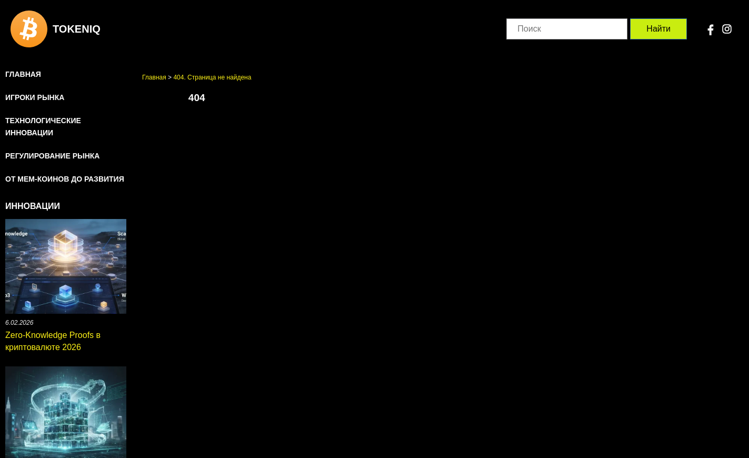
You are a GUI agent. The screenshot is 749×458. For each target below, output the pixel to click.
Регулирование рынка (52, 156)
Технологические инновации (43, 126)
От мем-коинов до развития (64, 179)
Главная (23, 74)
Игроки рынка (34, 97)
